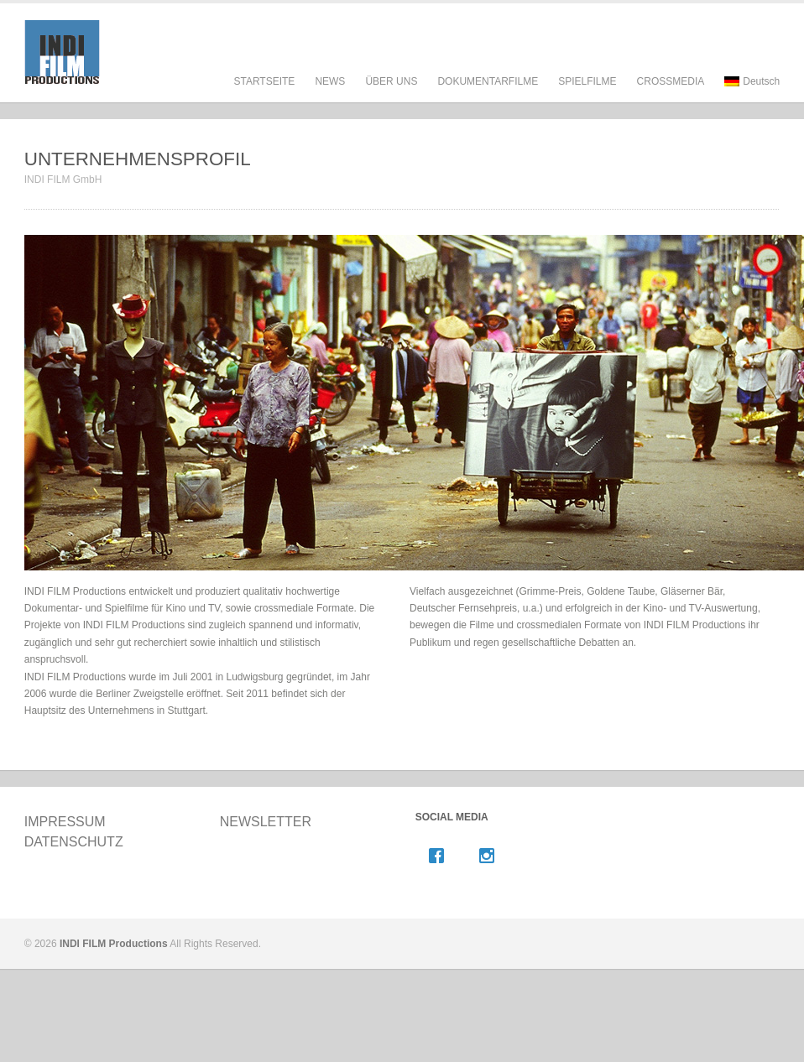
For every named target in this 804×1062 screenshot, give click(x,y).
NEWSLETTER (265, 822)
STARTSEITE (264, 81)
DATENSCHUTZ (73, 842)
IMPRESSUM (65, 822)
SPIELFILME (587, 97)
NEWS (330, 81)
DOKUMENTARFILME (487, 97)
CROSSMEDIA (671, 81)
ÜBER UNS (391, 97)
